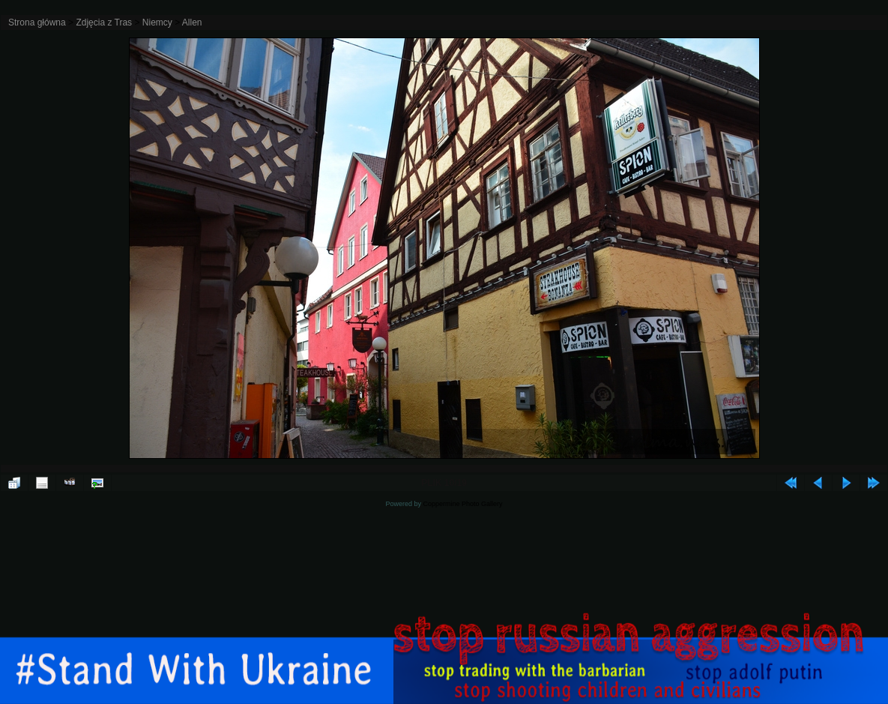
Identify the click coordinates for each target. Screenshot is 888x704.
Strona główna (37, 22)
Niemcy (157, 22)
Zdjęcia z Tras (104, 22)
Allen (192, 22)
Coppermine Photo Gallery (462, 504)
